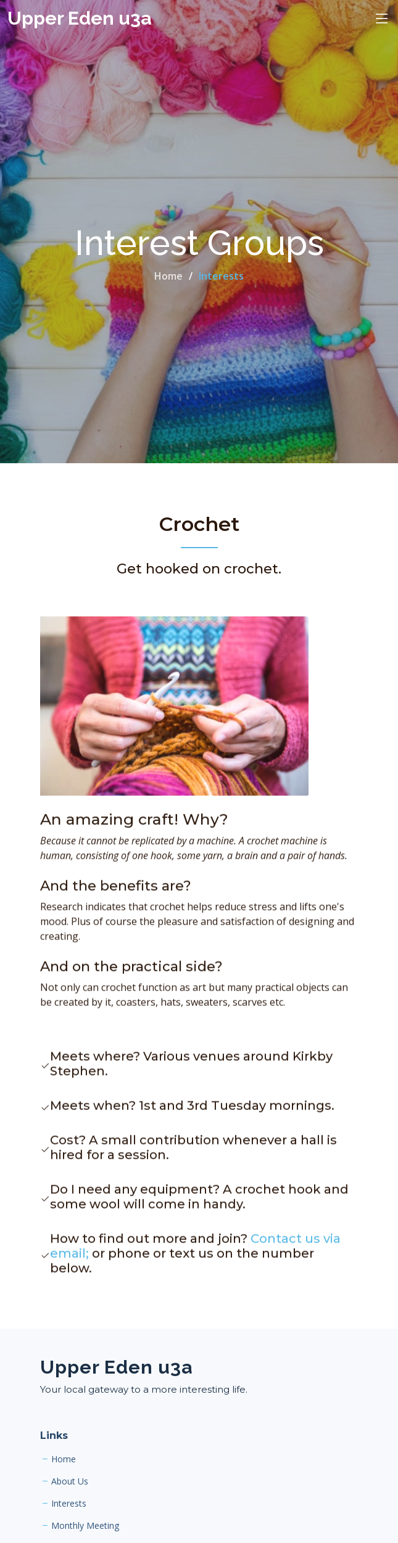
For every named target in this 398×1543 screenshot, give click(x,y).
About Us (69, 1481)
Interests (68, 1503)
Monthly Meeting (85, 1525)
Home (168, 276)
